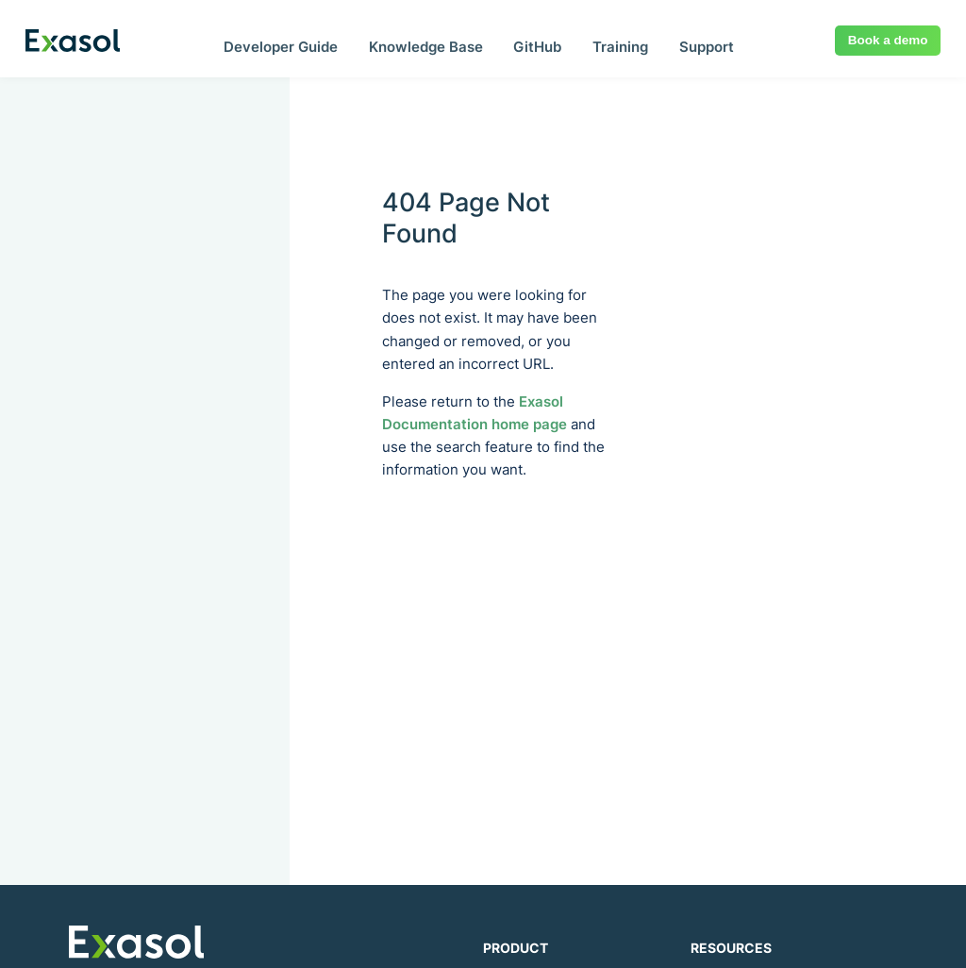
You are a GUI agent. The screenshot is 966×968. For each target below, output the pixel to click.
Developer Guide (281, 47)
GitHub (537, 47)
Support (706, 47)
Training (620, 47)
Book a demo (888, 40)
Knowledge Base (426, 47)
